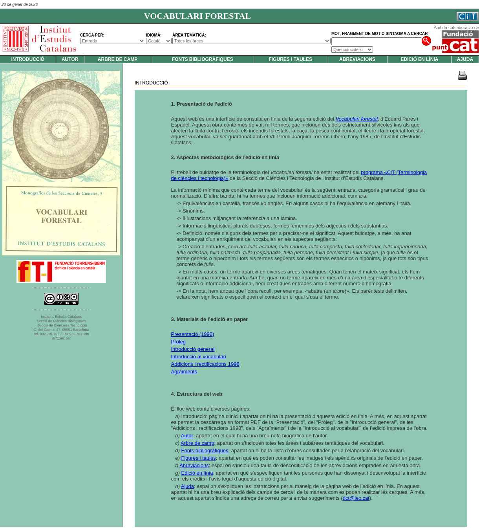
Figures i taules (290, 59)
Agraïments (184, 371)
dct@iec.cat (356, 498)
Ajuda (465, 59)
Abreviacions (357, 59)
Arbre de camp (117, 59)
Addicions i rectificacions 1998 (205, 364)
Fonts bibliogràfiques (202, 59)
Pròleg (178, 342)
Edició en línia (419, 59)
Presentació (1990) (192, 334)
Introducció (28, 59)
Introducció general (193, 349)
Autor (70, 59)
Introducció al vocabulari (198, 357)
